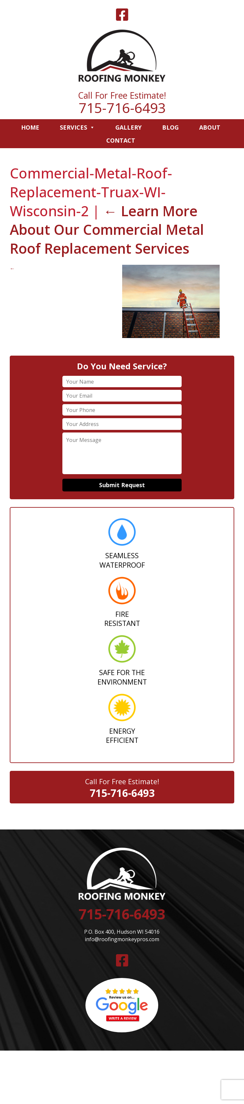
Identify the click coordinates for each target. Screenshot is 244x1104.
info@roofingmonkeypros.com (122, 939)
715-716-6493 (122, 107)
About (209, 127)
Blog (170, 127)
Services (77, 127)
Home (30, 127)
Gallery (128, 127)
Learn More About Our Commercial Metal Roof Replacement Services (107, 229)
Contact (120, 140)
